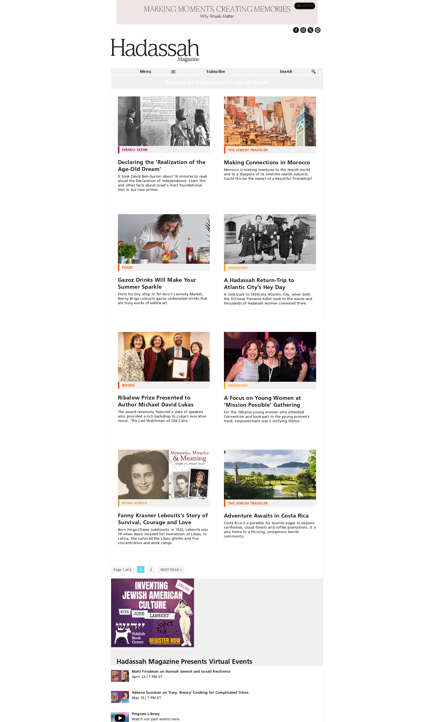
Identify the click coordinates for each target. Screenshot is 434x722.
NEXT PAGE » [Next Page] (171, 569)
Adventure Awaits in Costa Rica (266, 515)
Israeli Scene (135, 149)
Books (128, 385)
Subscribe (215, 71)
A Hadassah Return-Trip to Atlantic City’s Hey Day (259, 283)
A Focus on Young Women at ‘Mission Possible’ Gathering (262, 401)
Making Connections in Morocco (267, 162)
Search (286, 71)
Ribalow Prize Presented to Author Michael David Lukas (155, 401)
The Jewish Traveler (248, 150)
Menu (145, 71)
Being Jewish (134, 503)
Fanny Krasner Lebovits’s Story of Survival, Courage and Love (163, 519)
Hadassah (238, 267)
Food (127, 267)
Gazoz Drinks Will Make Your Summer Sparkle (157, 283)
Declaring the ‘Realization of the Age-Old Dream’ (161, 165)
